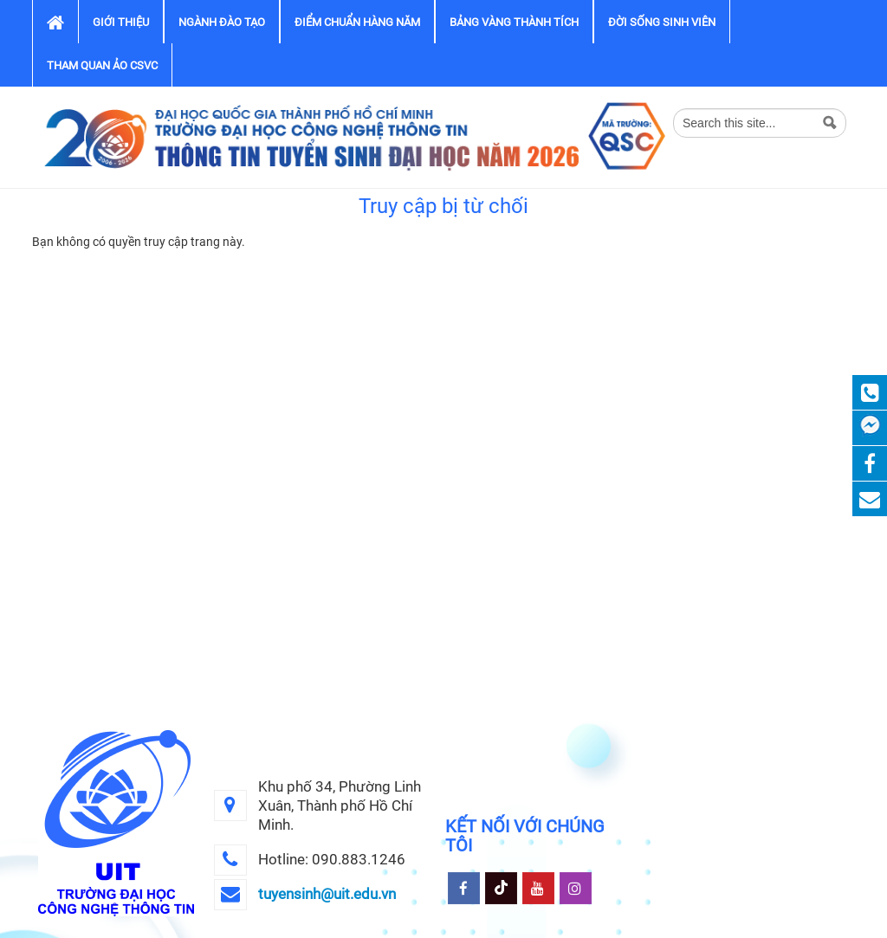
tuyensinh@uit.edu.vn (327, 893)
